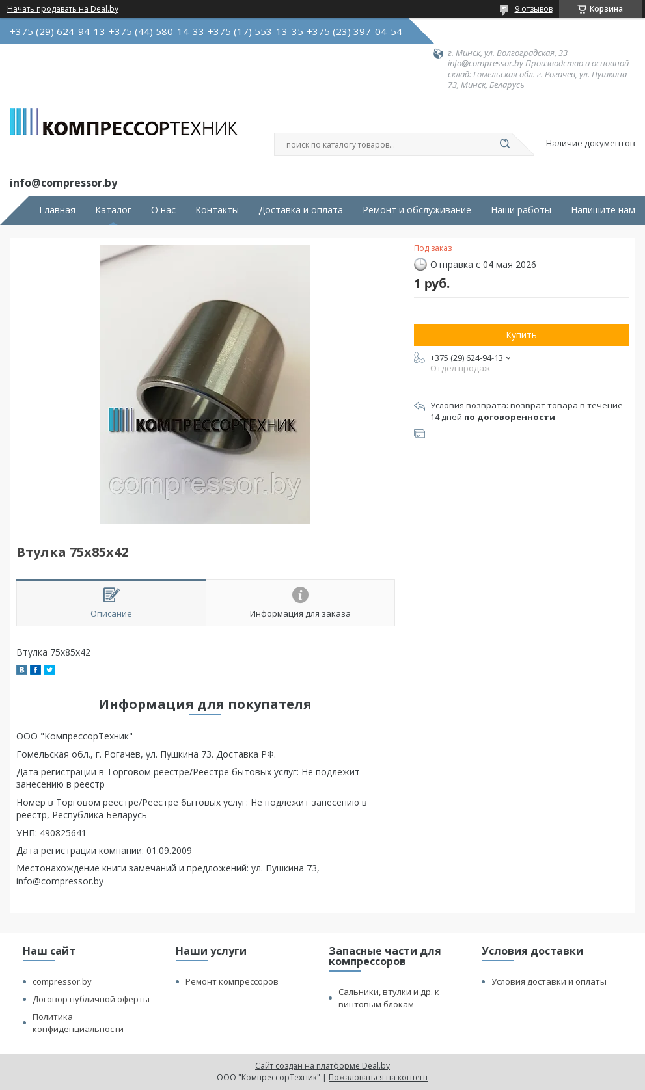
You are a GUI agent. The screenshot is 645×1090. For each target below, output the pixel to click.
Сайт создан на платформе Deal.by (322, 1065)
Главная (57, 210)
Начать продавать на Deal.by (62, 9)
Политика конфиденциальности (78, 1023)
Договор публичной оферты (91, 999)
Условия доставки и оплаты (549, 981)
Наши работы (521, 210)
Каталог (113, 210)
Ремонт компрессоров (232, 981)
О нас (163, 210)
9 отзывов (534, 8)
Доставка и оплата (300, 210)
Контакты (217, 210)
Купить (521, 334)
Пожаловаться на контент (378, 1077)
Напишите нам (603, 210)
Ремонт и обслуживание (417, 210)
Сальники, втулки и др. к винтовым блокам (388, 998)
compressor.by (62, 981)
